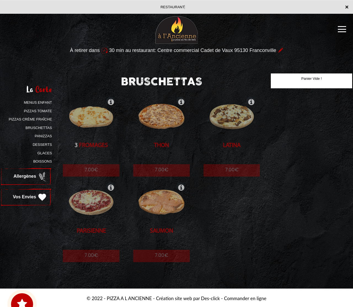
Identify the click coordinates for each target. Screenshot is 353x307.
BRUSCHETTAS (39, 128)
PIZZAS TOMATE (38, 111)
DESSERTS (42, 144)
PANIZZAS (43, 136)
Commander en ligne (245, 298)
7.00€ (91, 174)
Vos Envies (30, 197)
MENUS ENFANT (38, 102)
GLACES (45, 153)
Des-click (210, 298)
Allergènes (30, 177)
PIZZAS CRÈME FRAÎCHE (30, 119)
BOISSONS (42, 161)
